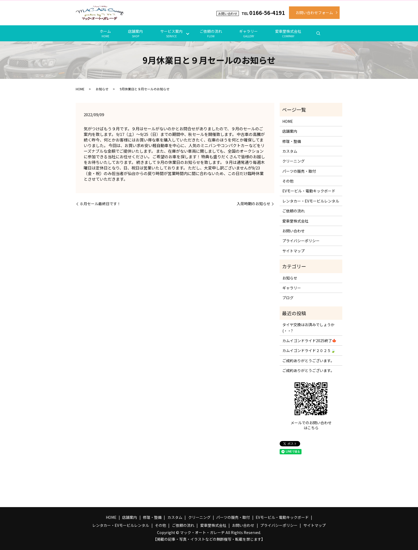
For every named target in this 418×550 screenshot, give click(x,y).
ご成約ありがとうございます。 (308, 360)
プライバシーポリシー (301, 240)
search (318, 33)
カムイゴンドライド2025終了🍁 (309, 340)
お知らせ (102, 89)
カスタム (289, 151)
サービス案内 (171, 33)
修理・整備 (291, 141)
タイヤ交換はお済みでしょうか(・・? (308, 327)
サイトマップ (293, 250)
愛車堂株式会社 (288, 33)
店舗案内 (135, 33)
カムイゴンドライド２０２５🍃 (308, 350)
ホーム (105, 33)
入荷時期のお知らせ (253, 203)
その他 (288, 181)
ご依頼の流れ (211, 33)
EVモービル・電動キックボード (308, 190)
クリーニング (293, 161)
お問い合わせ (293, 230)
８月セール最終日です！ (100, 203)
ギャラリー (248, 33)
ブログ (288, 297)
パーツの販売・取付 (299, 171)
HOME (80, 89)
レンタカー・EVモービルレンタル (310, 201)
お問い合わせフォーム (314, 12)
